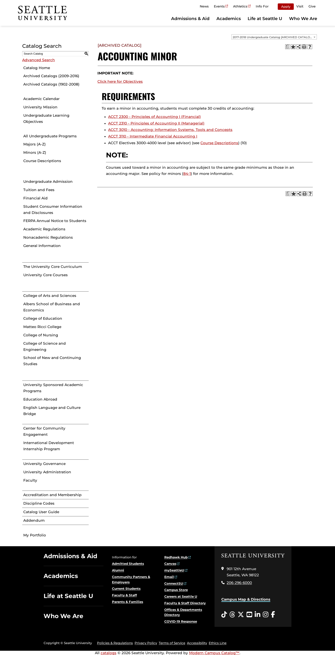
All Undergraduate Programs (50, 136)
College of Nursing (40, 335)
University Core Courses (45, 275)
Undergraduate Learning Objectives (46, 118)
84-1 (187, 173)
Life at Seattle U (265, 18)
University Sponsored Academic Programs (53, 388)
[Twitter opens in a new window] (241, 614)
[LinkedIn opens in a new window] (257, 614)
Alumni (118, 570)
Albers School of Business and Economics (51, 307)
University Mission (40, 107)
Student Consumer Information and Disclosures (52, 209)
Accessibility (197, 643)
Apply (285, 6)
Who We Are (303, 18)
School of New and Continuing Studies (52, 361)
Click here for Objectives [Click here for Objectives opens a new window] (120, 81)
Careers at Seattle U (180, 596)
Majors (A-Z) (34, 144)
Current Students (126, 589)
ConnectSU (173, 583)
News (204, 6)
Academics (228, 18)
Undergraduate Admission (48, 181)
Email (169, 577)
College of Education (42, 318)
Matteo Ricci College (42, 327)
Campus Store (176, 590)
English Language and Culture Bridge (52, 410)
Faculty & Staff (124, 595)
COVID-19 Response (180, 621)
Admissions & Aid (190, 18)
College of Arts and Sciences (49, 295)
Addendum (34, 520)
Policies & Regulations (115, 643)
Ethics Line (217, 643)
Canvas (170, 564)
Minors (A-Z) (34, 152)
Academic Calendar (41, 99)
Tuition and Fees (38, 190)
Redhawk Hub (176, 557)
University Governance (44, 464)
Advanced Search (38, 60)
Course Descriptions (42, 161)
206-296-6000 (239, 583)
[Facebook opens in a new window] (273, 614)
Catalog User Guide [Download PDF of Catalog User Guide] (41, 512)
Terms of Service (172, 643)
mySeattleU (174, 570)
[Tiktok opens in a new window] (224, 614)
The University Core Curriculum (52, 266)
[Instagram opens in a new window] (265, 614)
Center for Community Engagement (44, 431)
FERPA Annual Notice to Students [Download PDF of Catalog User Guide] (54, 221)
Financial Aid (35, 198)
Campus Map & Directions (245, 599)
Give (312, 6)
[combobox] (274, 36)
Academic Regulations (44, 229)
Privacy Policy (146, 643)
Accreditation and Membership (52, 495)
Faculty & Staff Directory (185, 603)
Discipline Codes (38, 503)
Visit (299, 6)
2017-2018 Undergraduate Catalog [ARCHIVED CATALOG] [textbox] (273, 37)
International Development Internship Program (48, 446)
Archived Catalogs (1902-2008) (51, 84)
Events (219, 6)
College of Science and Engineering (44, 346)
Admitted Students (128, 564)
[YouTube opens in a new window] (249, 614)
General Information (42, 246)
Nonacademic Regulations (48, 237)
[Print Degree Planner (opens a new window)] (287, 46)
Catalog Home (36, 68)
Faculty (30, 480)
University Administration (47, 472)
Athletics (240, 6)
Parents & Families (127, 602)
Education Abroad (40, 399)
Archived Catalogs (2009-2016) (51, 76)
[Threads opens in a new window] (232, 614)
